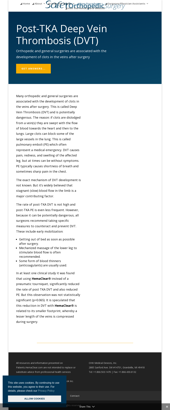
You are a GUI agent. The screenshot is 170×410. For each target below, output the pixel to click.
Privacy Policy (46, 390)
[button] (55, 391)
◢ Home (25, 3)
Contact (75, 395)
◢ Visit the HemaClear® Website (85, 8)
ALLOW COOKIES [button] (34, 398)
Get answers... (33, 68)
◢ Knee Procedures (88, 3)
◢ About (37, 3)
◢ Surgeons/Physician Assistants (125, 3)
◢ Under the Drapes (59, 3)
